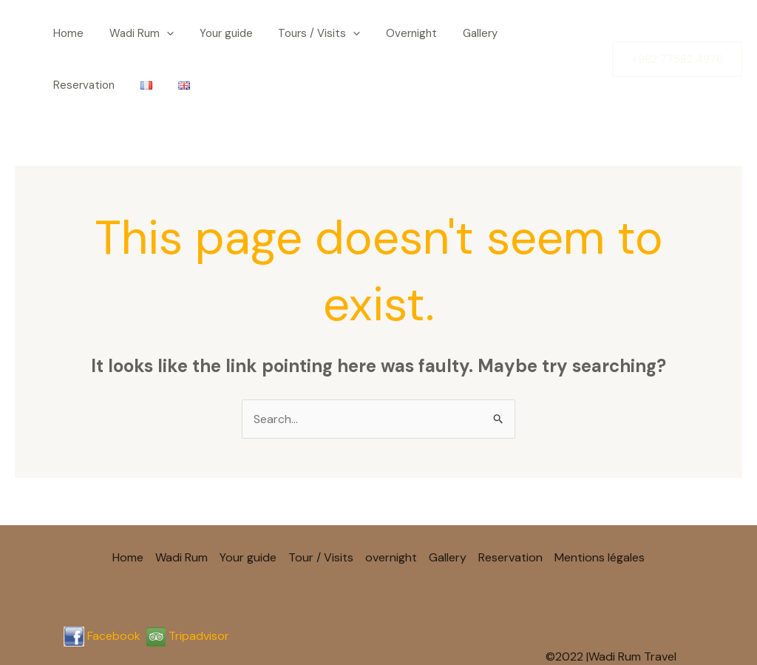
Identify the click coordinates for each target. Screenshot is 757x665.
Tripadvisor (187, 584)
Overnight (355, 33)
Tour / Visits (320, 505)
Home (59, 33)
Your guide (193, 33)
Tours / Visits (275, 33)
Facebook (113, 584)
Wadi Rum (121, 33)
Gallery (413, 33)
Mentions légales (599, 505)
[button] (146, 33)
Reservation (475, 33)
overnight (391, 505)
